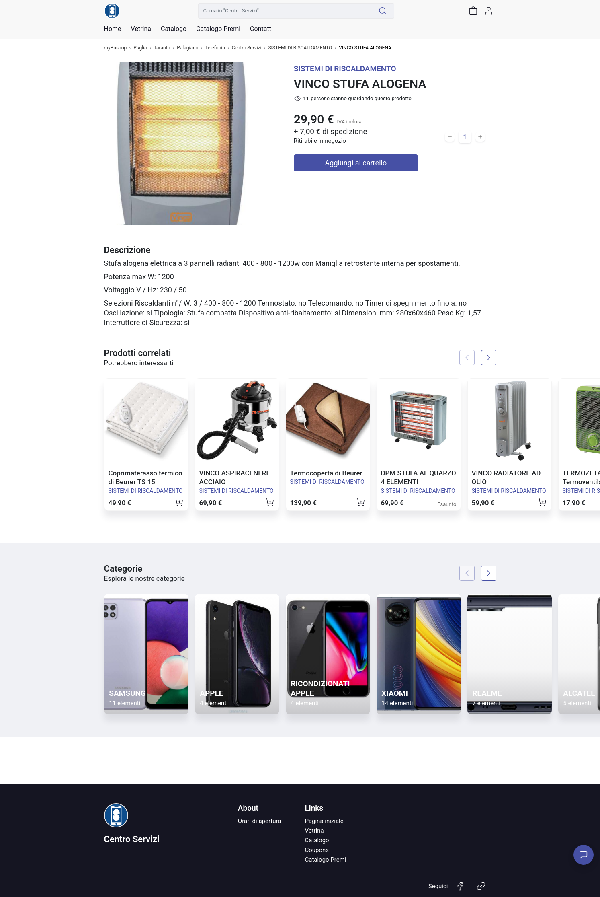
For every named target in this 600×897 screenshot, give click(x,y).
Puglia (140, 48)
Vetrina (314, 830)
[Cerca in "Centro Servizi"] (285, 11)
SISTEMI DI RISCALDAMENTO (300, 48)
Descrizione (127, 250)
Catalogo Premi (325, 859)
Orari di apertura (259, 821)
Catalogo (173, 29)
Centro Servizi (247, 48)
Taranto (162, 48)
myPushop (115, 48)
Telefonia (215, 48)
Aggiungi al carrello (356, 162)
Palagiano (187, 48)
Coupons (317, 850)
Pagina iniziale (324, 821)
